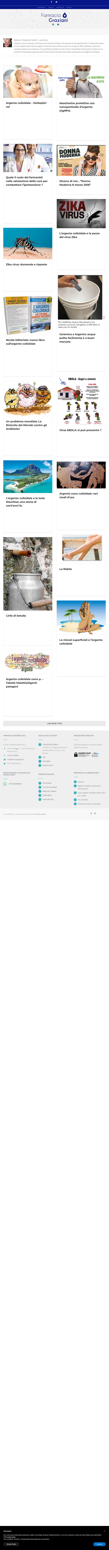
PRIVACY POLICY (48, 765)
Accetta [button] (99, 1544)
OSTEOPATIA (47, 783)
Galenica (81, 782)
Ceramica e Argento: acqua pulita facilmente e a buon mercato (77, 338)
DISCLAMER (46, 761)
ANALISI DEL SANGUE (49, 791)
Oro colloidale (83, 800)
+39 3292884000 (15, 784)
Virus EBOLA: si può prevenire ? (80, 430)
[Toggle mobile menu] (53, 24)
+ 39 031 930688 (12, 755)
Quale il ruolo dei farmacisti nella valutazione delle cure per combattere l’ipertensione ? (27, 181)
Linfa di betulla (16, 615)
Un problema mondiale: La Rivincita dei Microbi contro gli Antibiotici (26, 425)
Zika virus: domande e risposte (26, 264)
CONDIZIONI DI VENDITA (50, 744)
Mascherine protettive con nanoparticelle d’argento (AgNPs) (77, 107)
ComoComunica (41, 814)
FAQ (44, 757)
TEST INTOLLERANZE (50, 787)
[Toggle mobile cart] (58, 24)
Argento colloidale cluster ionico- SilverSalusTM (89, 787)
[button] (104, 1531)
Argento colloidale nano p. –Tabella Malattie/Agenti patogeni (24, 683)
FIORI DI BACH (47, 795)
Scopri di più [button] (11, 1544)
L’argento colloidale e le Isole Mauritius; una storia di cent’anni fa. (25, 502)
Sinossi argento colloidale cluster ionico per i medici (91, 794)
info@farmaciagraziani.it (15, 759)
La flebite (65, 569)
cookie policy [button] (11, 1537)
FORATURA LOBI (48, 799)
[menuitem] (41, 7)
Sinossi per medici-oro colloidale (89, 804)
